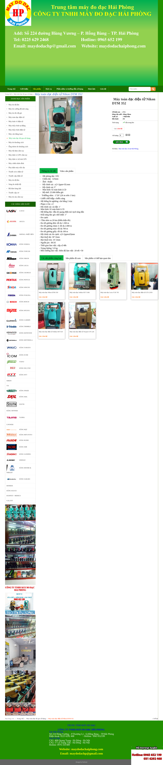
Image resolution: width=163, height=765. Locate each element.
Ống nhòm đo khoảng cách (18, 147)
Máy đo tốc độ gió (15, 113)
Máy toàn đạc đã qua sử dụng (23, 94)
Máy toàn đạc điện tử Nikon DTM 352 (58, 94)
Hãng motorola (26, 340)
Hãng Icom (23, 355)
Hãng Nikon (24, 258)
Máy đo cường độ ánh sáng (18, 109)
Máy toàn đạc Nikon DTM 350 (48, 292)
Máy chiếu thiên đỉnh (16, 163)
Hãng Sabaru (24, 479)
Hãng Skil (23, 397)
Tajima (22, 417)
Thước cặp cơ (14, 193)
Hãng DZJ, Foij (24, 368)
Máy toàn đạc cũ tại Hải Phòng (128, 149)
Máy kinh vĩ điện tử (16, 121)
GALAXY (9, 500)
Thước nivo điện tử (16, 172)
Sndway (22, 460)
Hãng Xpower (12, 411)
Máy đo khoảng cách (16, 142)
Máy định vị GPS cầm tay (18, 155)
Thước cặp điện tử (16, 176)
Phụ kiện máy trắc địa (17, 168)
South (21, 404)
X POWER (9, 424)
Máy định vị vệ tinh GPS (18, 159)
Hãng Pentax (24, 280)
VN (7, 386)
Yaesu (21, 362)
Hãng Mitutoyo (25, 435)
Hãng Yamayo (25, 347)
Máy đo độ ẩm (14, 105)
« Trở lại (155, 719)
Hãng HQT (23, 429)
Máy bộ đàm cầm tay (16, 151)
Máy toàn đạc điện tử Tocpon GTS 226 (82, 332)
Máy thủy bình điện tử (17, 130)
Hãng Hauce (11, 491)
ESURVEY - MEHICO (13, 496)
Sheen (8, 381)
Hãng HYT (23, 375)
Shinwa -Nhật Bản (26, 234)
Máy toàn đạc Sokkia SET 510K (80, 292)
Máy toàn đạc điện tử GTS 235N (142, 292)
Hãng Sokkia (24, 244)
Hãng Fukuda (24, 295)
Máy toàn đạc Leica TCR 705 (109, 292)
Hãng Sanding (25, 454)
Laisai (21, 211)
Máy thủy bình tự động (17, 126)
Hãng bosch (24, 302)
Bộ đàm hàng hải (15, 188)
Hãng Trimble (25, 326)
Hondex (9, 486)
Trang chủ (8, 94)
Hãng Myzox (24, 310)
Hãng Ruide (24, 440)
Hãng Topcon (24, 251)
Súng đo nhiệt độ (15, 184)
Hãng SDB (23, 447)
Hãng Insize (24, 391)
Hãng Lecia (24, 265)
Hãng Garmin (24, 320)
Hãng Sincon (24, 287)
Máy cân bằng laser (16, 134)
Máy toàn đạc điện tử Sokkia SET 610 (51, 332)
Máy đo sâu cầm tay (16, 197)
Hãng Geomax (25, 273)
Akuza (22, 221)
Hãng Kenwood (25, 333)
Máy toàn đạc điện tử (16, 117)
